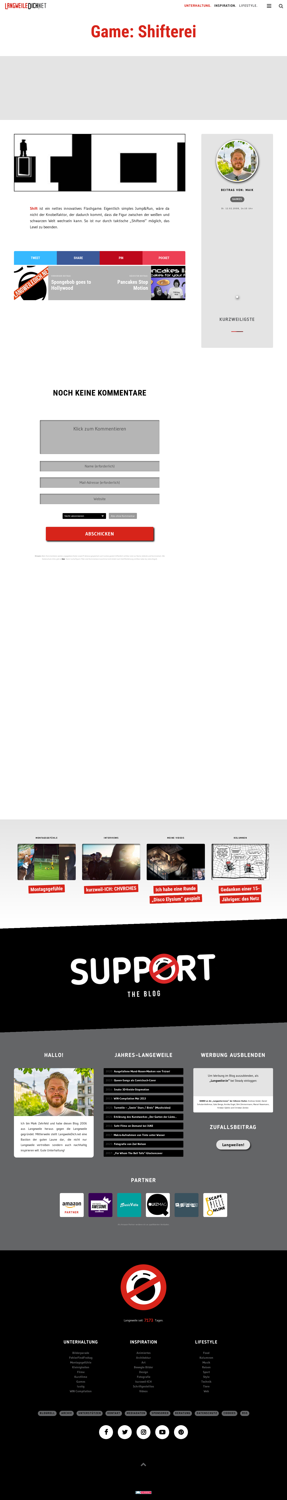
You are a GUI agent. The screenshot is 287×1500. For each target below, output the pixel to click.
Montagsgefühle (80, 1362)
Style (206, 1377)
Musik (206, 1362)
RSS (245, 1413)
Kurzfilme (80, 1377)
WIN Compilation (81, 1391)
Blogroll (47, 1413)
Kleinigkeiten (80, 1367)
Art (143, 1362)
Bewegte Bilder (143, 1367)
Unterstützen (90, 1413)
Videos (143, 1391)
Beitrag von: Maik (237, 190)
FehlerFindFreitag (80, 1357)
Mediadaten (136, 1413)
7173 (148, 1320)
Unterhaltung (81, 1342)
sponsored (160, 1413)
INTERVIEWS (111, 838)
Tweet (35, 258)
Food (206, 1353)
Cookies (230, 1413)
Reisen (206, 1367)
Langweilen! (233, 1144)
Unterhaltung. (197, 6)
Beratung (182, 1413)
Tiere (206, 1386)
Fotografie (143, 1377)
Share (78, 258)
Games (237, 199)
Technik (206, 1381)
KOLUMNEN (240, 838)
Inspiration (143, 1342)
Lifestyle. (248, 6)
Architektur (143, 1357)
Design (143, 1372)
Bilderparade (80, 1353)
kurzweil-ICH (143, 1381)
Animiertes (144, 1353)
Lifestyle (206, 1342)
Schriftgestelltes (143, 1386)
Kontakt (113, 1413)
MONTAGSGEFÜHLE (47, 838)
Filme (81, 1372)
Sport (206, 1372)
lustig (81, 1386)
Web (206, 1391)
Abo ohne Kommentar (123, 515)
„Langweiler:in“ (219, 1080)
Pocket (164, 258)
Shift (34, 208)
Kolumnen (206, 1357)
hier (63, 559)
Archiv (66, 1413)
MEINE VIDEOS (175, 838)
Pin (121, 258)
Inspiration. (225, 6)
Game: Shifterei (143, 32)
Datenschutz (207, 1413)
